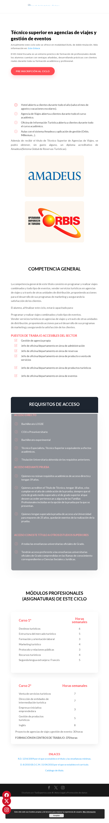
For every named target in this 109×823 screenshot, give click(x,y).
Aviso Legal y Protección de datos (70, 792)
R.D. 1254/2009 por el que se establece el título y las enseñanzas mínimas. (54, 758)
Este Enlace (34, 48)
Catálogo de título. (54, 770)
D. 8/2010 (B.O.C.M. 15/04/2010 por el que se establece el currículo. (54, 764)
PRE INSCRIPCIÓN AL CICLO (35, 71)
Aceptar (56, 816)
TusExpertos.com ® (44, 792)
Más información (89, 812)
